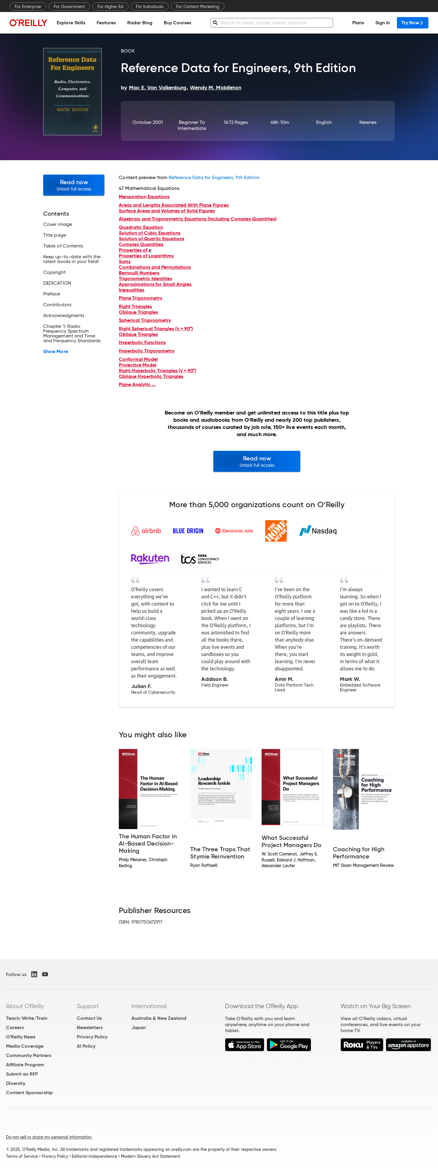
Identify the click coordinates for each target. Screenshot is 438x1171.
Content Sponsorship (29, 1092)
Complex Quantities (141, 244)
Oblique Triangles (138, 312)
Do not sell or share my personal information (49, 1137)
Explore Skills (71, 22)
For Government (69, 6)
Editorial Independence (94, 1156)
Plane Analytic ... (137, 384)
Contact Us (89, 1018)
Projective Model (137, 365)
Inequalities (131, 290)
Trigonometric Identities (145, 278)
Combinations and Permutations (155, 267)
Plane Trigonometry (140, 298)
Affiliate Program (25, 1065)
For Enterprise (28, 6)
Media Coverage (25, 1046)
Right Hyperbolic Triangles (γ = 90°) (157, 370)
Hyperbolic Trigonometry (146, 351)
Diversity (15, 1083)
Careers (15, 1027)
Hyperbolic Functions (142, 342)
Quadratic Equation (141, 227)
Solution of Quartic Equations (151, 238)
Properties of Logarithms (146, 256)
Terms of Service (22, 1156)
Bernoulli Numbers (139, 273)
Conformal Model (138, 359)
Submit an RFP (22, 1074)
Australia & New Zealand (158, 1018)
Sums (124, 261)
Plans (358, 22)
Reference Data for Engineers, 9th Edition (214, 177)
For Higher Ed (110, 6)
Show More (55, 351)
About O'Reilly (25, 1006)
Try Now (412, 22)
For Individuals (150, 6)
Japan (138, 1027)
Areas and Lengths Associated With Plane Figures (174, 205)
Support (88, 1006)
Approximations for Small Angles (155, 284)
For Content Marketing (197, 6)
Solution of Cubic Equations (149, 233)
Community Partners (28, 1055)
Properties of (135, 250)
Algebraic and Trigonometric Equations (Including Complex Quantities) (198, 219)
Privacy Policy (92, 1037)
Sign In (382, 22)
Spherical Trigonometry (145, 320)
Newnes (367, 122)
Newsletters (90, 1027)
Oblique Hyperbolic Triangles (151, 376)
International (148, 1006)
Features (106, 22)
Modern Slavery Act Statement (150, 1156)
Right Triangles (135, 306)
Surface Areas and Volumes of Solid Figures (167, 211)
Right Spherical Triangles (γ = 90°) (156, 328)
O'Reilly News (20, 1037)
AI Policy (86, 1046)
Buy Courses (177, 22)
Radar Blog (139, 22)
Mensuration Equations (144, 196)
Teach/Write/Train (26, 1018)
